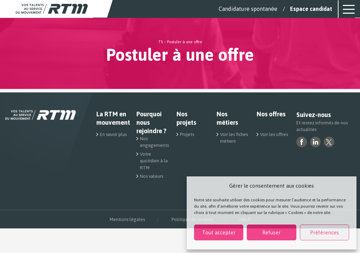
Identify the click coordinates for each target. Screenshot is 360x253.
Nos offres (271, 114)
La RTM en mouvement (112, 118)
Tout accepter (219, 232)
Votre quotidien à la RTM (154, 160)
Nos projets (186, 118)
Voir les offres (274, 134)
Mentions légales (127, 219)
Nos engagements (154, 142)
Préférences (324, 232)
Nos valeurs (151, 176)
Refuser (271, 232)
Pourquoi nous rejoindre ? (151, 122)
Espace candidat (311, 9)
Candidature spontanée (248, 9)
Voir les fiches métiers (234, 138)
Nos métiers (227, 118)
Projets (187, 134)
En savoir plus (113, 134)
